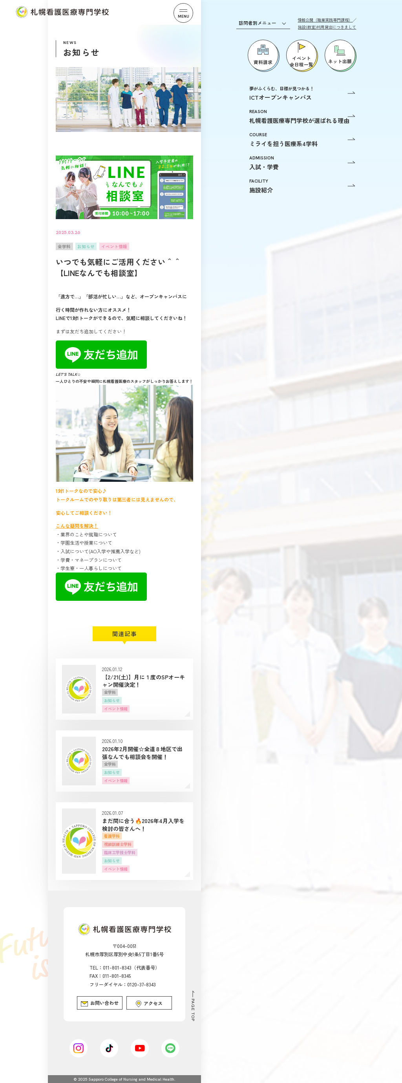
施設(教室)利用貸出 (327, 27)
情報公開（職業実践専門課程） (325, 20)
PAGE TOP (193, 1010)
